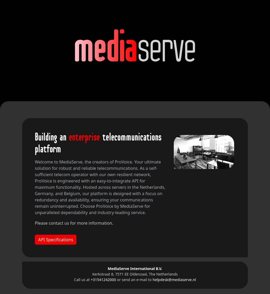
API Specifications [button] (55, 240)
